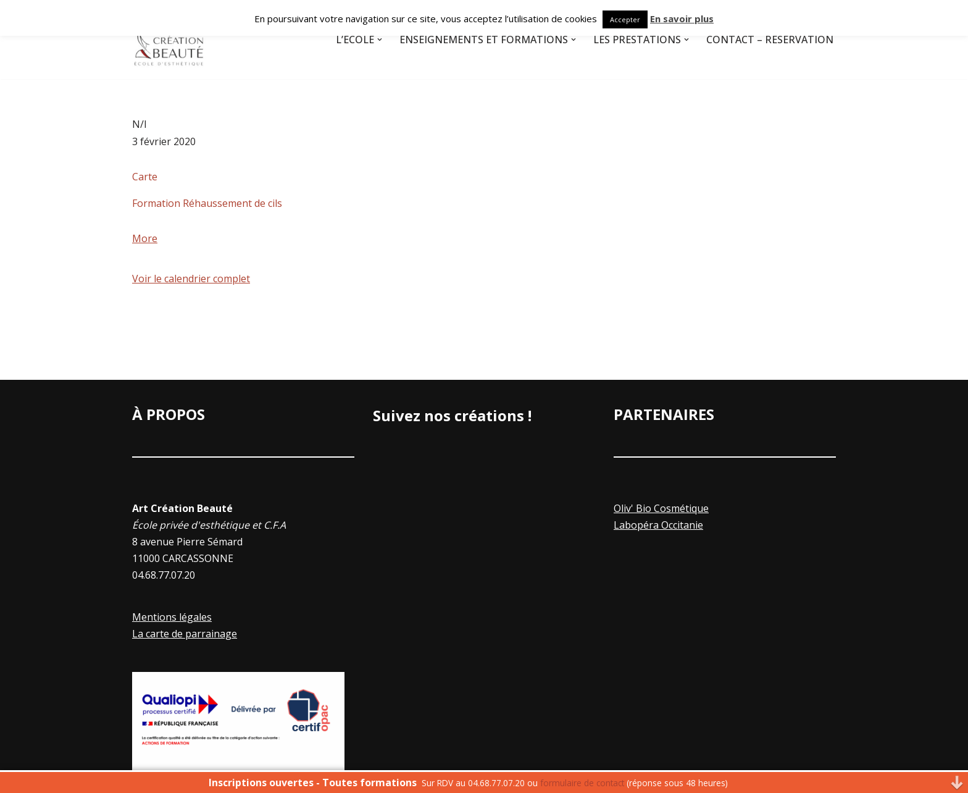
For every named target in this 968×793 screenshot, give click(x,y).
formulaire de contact (582, 783)
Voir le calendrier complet (191, 278)
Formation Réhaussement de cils (207, 203)
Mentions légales (172, 617)
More (144, 238)
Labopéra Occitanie (658, 525)
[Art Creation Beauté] (169, 39)
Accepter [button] (625, 19)
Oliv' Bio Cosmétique (661, 508)
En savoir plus (682, 18)
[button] (379, 39)
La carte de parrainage (184, 633)
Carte (144, 176)
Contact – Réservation (769, 39)
